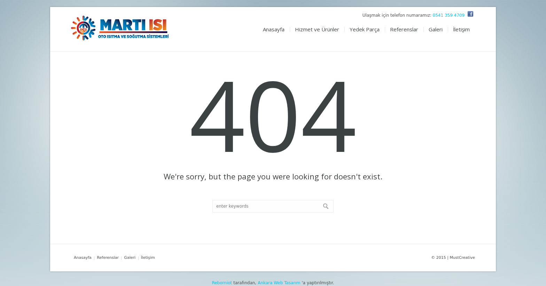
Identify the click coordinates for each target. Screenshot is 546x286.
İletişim (148, 257)
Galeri (129, 257)
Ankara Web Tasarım (279, 282)
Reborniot (222, 282)
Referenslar (108, 257)
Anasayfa (83, 257)
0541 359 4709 (449, 15)
